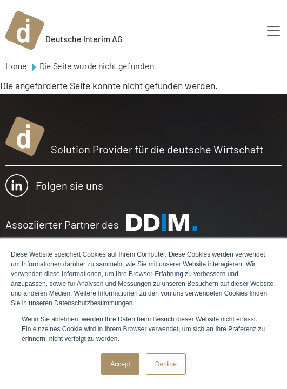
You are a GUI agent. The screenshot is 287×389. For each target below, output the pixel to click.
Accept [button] (120, 364)
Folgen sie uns (54, 185)
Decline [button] (166, 364)
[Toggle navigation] (273, 31)
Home (16, 66)
